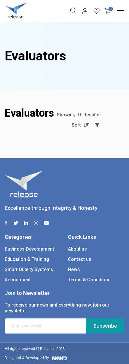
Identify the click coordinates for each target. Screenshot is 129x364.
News (74, 269)
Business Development (29, 249)
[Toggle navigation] (120, 9)
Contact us (79, 259)
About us (77, 249)
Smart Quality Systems (29, 269)
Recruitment (18, 280)
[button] (73, 10)
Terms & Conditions (89, 280)
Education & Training (27, 259)
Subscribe (105, 326)
